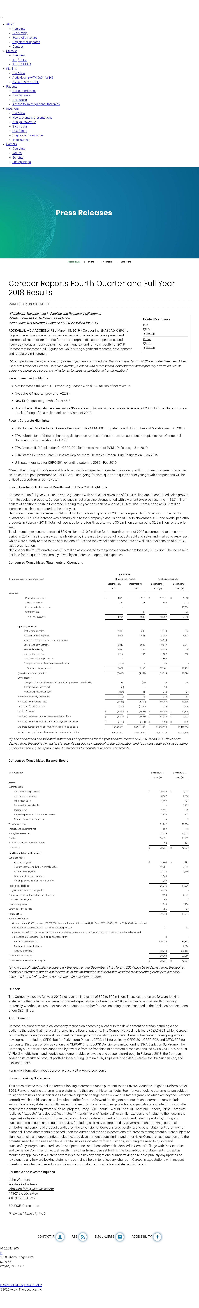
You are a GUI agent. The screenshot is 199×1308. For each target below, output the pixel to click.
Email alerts (126, 269)
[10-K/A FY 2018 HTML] (165, 348)
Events (91, 269)
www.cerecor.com (92, 1084)
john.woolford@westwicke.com (31, 1203)
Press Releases (74, 269)
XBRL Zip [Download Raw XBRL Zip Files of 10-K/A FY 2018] (149, 355)
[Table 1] (99, 664)
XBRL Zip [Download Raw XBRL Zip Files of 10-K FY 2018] (149, 340)
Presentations (107, 269)
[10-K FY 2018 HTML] (165, 334)
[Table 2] (99, 879)
